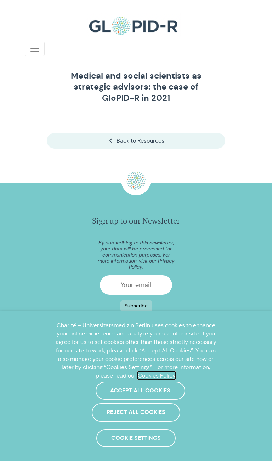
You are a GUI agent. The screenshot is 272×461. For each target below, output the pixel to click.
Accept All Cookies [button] (140, 390)
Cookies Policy (156, 375)
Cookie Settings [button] (136, 438)
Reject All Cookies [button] (136, 412)
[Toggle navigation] (35, 49)
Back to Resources (136, 140)
